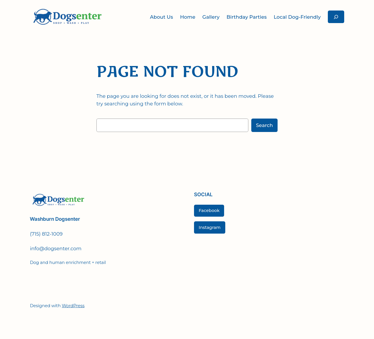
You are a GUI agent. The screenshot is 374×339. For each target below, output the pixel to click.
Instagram (210, 227)
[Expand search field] (336, 17)
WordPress (73, 305)
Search (264, 125)
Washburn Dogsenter (55, 219)
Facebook (209, 210)
